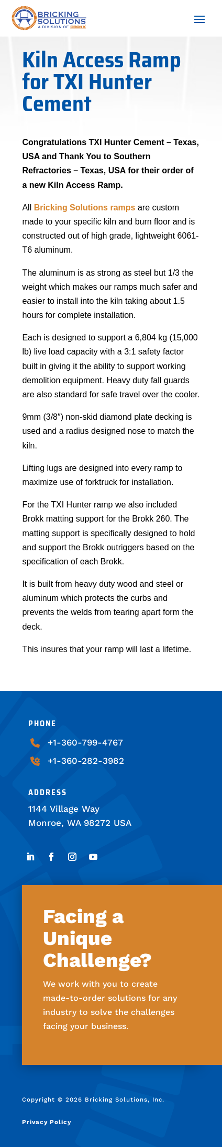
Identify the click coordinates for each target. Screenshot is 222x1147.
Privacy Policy (46, 1122)
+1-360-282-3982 (86, 760)
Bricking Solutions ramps (85, 207)
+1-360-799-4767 (85, 742)
